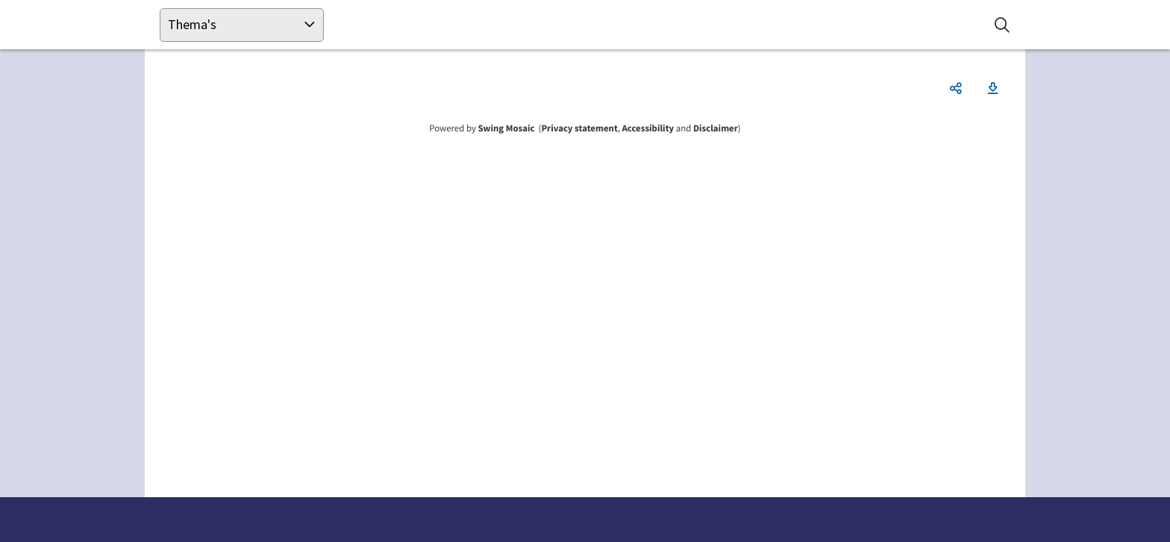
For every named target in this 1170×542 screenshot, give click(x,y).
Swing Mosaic (506, 128)
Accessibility (648, 128)
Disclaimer (715, 128)
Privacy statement (579, 128)
